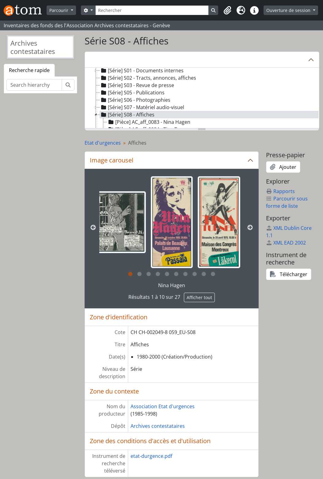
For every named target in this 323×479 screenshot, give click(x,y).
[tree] (202, 98)
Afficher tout (199, 297)
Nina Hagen (171, 285)
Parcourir (59, 10)
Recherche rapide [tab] (29, 70)
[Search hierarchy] (34, 85)
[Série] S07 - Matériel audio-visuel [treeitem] (142, 107)
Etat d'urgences (103, 142)
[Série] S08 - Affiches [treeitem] (127, 114)
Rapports (280, 191)
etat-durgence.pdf (151, 456)
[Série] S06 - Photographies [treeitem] (135, 100)
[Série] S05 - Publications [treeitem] (132, 92)
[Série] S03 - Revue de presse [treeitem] (137, 85)
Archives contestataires (158, 426)
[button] (227, 10)
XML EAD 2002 (286, 242)
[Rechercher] (152, 10)
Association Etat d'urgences (163, 406)
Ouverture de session (289, 10)
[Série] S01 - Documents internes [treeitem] (142, 70)
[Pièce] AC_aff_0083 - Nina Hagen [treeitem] (148, 122)
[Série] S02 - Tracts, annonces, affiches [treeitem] (148, 78)
